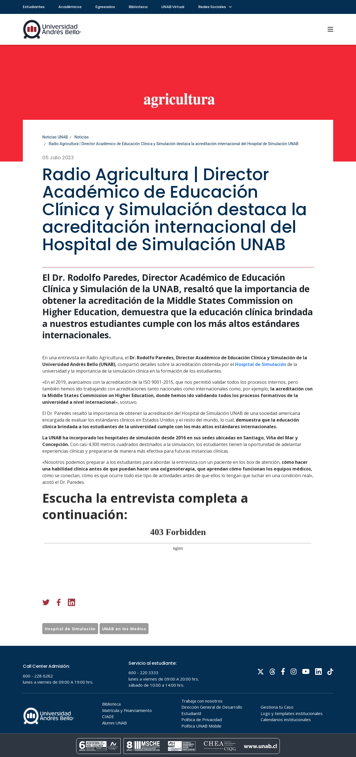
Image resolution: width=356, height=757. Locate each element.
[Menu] (330, 29)
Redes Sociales (214, 6)
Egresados (105, 6)
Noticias (81, 137)
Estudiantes (33, 6)
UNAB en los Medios (124, 650)
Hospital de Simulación (260, 407)
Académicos (69, 6)
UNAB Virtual (172, 6)
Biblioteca (138, 6)
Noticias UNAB (55, 137)
